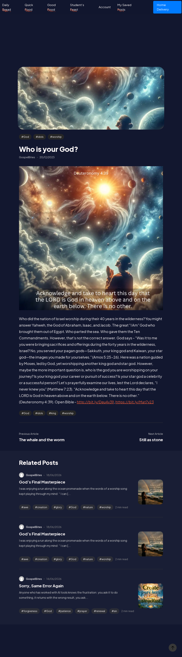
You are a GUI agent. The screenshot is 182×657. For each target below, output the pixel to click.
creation (42, 507)
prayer (83, 611)
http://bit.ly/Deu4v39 (95, 402)
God (26, 136)
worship (57, 136)
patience (65, 611)
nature (89, 507)
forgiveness (30, 611)
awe (25, 507)
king (53, 413)
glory (59, 507)
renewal (100, 611)
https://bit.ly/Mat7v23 (134, 402)
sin (115, 611)
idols (41, 136)
